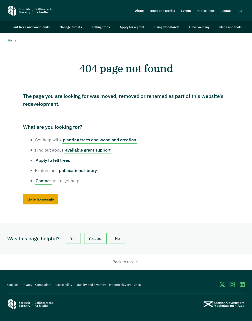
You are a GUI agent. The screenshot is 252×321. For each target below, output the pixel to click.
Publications (206, 11)
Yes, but (95, 238)
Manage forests (70, 27)
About (139, 11)
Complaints (43, 285)
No (117, 238)
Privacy (27, 285)
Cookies (13, 285)
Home (12, 40)
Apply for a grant (132, 27)
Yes (73, 238)
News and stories (162, 11)
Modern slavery (120, 285)
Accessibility (63, 285)
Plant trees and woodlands (30, 27)
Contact (226, 11)
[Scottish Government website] (224, 304)
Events (186, 11)
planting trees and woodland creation (99, 140)
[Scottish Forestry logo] (30, 11)
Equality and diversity (90, 285)
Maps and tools (230, 27)
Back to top (126, 261)
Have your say (199, 27)
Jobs (137, 285)
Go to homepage (40, 199)
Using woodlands (166, 27)
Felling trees (101, 27)
